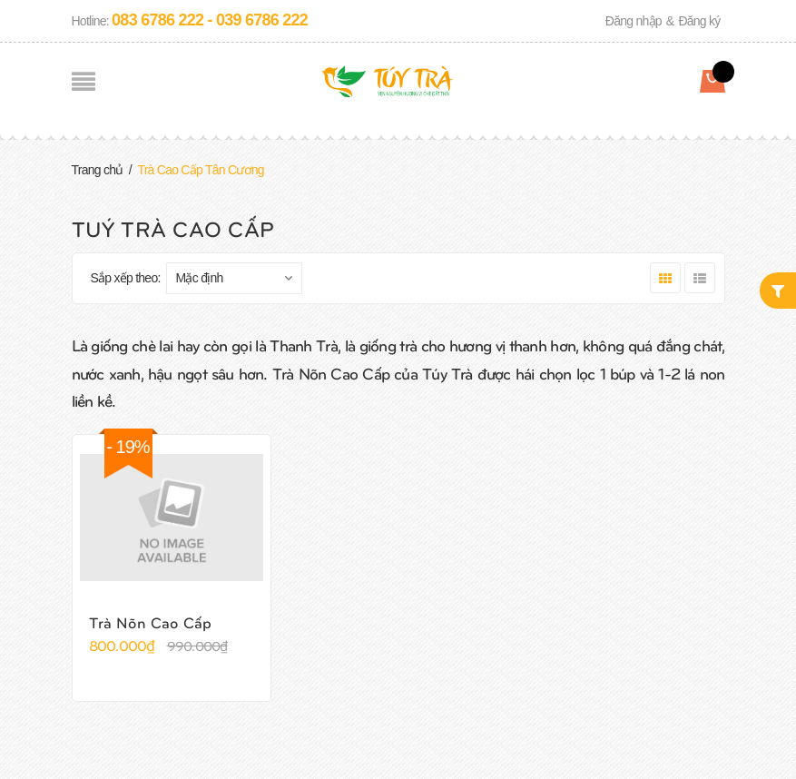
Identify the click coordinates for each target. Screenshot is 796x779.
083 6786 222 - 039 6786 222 (210, 20)
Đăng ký (699, 21)
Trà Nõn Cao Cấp (150, 622)
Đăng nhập (633, 21)
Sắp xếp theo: (126, 278)
